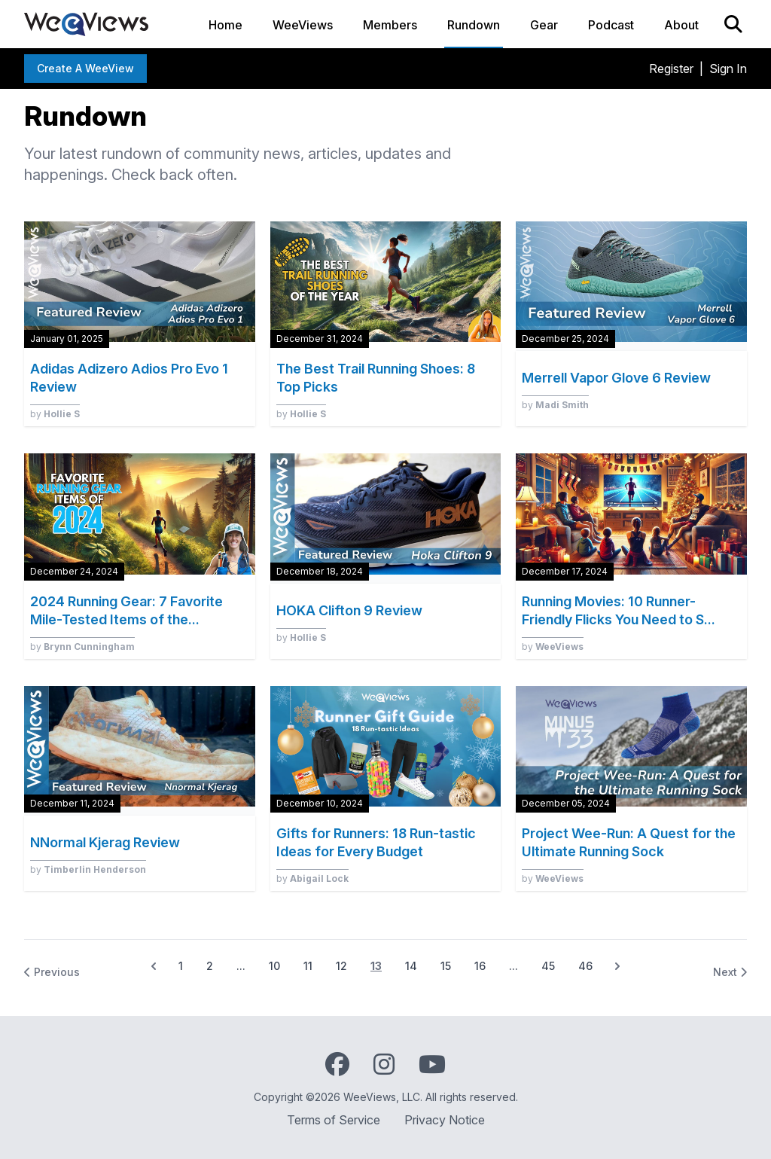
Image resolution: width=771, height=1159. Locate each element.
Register (671, 68)
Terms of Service (333, 1119)
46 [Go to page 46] (585, 965)
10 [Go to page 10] (274, 965)
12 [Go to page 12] (341, 965)
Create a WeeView (85, 68)
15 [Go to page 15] (445, 965)
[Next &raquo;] (617, 966)
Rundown (473, 24)
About (681, 24)
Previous (52, 971)
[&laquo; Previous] (153, 966)
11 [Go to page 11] (307, 965)
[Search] (733, 24)
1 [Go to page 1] (180, 965)
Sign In (728, 68)
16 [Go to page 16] (480, 965)
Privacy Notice (444, 1119)
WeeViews (303, 24)
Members (390, 24)
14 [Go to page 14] (411, 965)
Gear (544, 24)
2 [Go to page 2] (209, 965)
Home (225, 24)
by (55, 413)
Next (730, 971)
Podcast (611, 24)
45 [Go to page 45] (548, 965)
